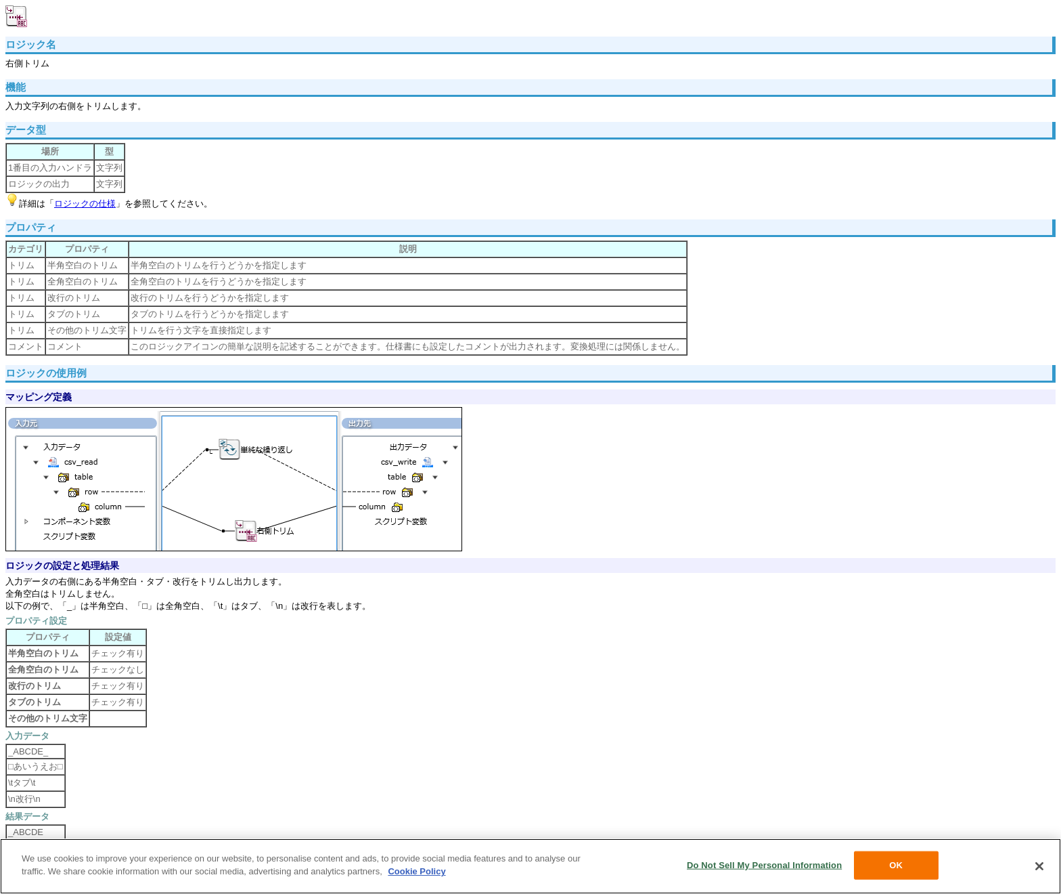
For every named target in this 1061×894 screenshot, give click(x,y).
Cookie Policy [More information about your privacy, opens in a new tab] (416, 871)
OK (896, 865)
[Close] (1039, 866)
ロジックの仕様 (85, 203)
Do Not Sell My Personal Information (764, 865)
